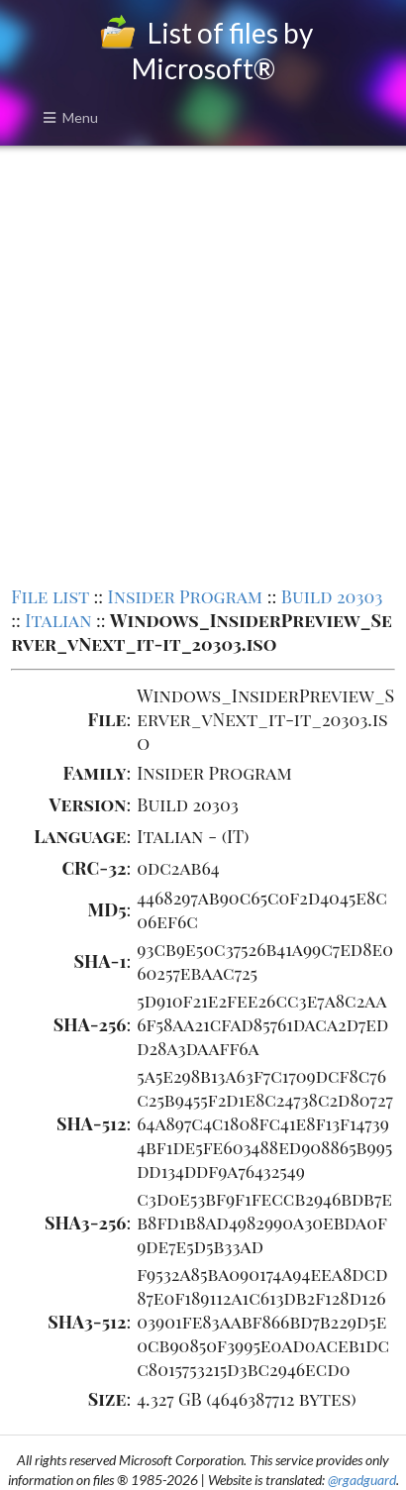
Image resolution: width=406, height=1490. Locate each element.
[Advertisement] (203, 363)
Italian (58, 620)
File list (50, 596)
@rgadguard (362, 1479)
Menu (70, 117)
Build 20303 (332, 596)
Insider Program (185, 596)
